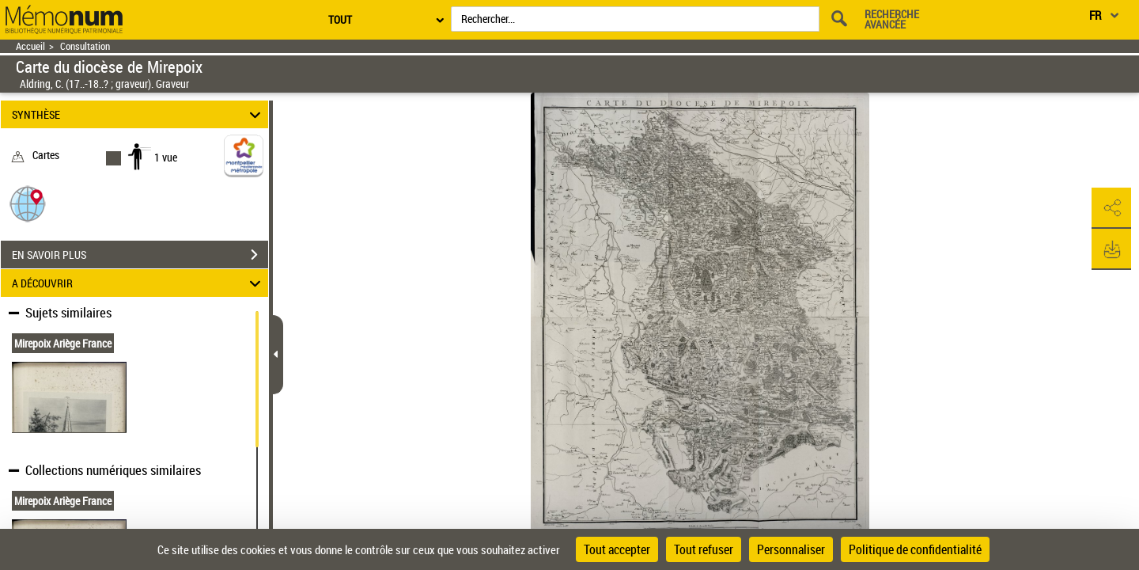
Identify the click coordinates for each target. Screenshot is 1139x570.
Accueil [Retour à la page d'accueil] (30, 46)
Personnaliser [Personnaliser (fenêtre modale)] (791, 549)
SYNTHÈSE (139, 114)
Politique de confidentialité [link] (915, 549)
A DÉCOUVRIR (139, 283)
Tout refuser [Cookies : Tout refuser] (703, 549)
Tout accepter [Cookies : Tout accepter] (617, 549)
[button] (27, 203)
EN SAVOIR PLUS (140, 255)
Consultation (85, 46)
